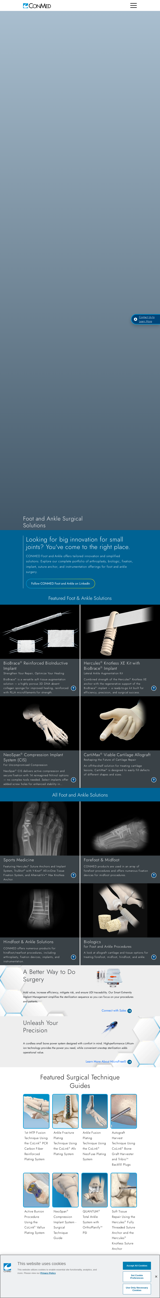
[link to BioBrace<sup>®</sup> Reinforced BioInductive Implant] (40, 677)
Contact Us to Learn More (144, 319)
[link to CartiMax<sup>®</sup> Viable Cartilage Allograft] (120, 764)
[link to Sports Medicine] (40, 869)
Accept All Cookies (137, 1265)
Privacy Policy (48, 1273)
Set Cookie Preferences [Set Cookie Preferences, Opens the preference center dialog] (137, 1276)
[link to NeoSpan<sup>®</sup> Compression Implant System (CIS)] (40, 769)
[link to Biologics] (120, 949)
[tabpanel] (80, 696)
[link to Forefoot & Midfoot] (120, 867)
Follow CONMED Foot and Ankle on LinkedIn (60, 583)
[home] (37, 5)
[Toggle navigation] (133, 5)
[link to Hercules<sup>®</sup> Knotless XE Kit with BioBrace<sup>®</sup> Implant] (120, 677)
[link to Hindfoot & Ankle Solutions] (40, 951)
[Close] (156, 1276)
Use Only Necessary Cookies (137, 1289)
